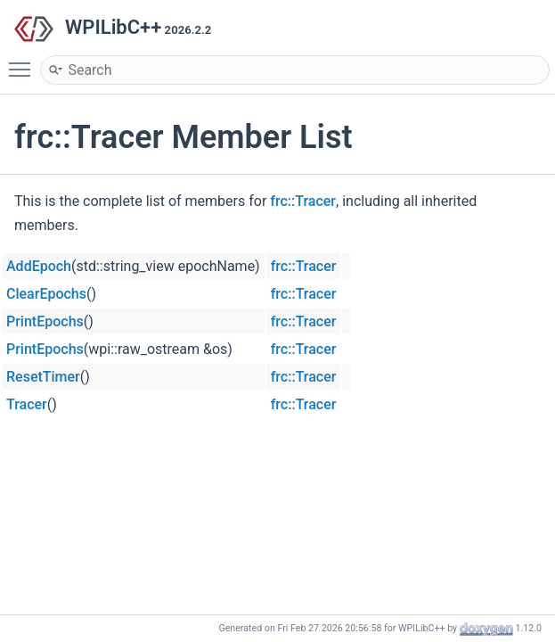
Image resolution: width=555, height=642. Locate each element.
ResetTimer (43, 376)
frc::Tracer (303, 201)
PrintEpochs (45, 321)
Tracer (26, 404)
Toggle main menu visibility (24, 61)
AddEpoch (38, 266)
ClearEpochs (46, 293)
